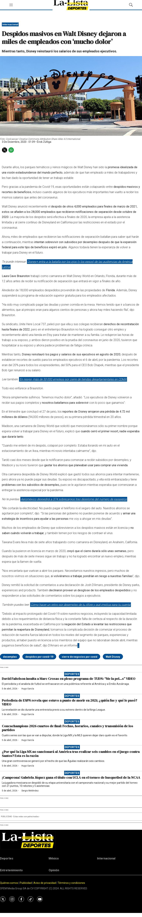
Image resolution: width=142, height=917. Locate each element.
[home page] (71, 840)
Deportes (72, 674)
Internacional (10, 24)
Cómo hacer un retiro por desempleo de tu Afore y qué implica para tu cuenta (80, 604)
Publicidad (26, 882)
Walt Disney (113, 656)
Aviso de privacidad (44, 882)
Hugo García (27, 688)
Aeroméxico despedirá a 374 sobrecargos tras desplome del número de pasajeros (74, 499)
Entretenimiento (11, 870)
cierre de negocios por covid (79, 656)
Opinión (54, 870)
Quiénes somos (9, 882)
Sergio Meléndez (30, 790)
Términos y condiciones (71, 882)
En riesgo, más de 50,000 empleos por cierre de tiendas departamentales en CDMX (73, 379)
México (54, 858)
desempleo (10, 656)
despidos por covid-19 (39, 656)
